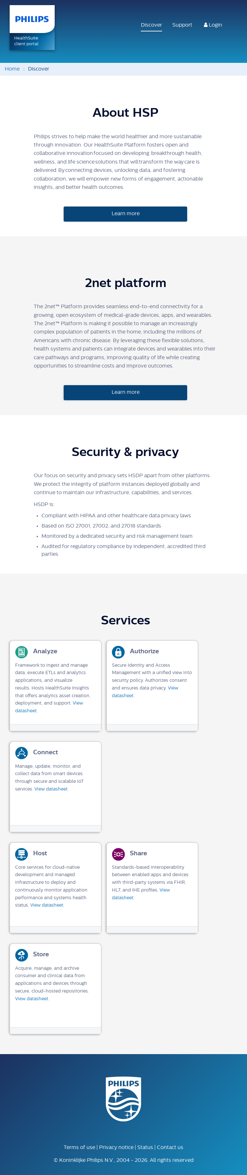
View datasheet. (51, 789)
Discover (151, 25)
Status (145, 1147)
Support (182, 25)
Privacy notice (116, 1147)
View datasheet (46, 905)
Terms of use (79, 1147)
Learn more (126, 213)
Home (12, 69)
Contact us (170, 1147)
